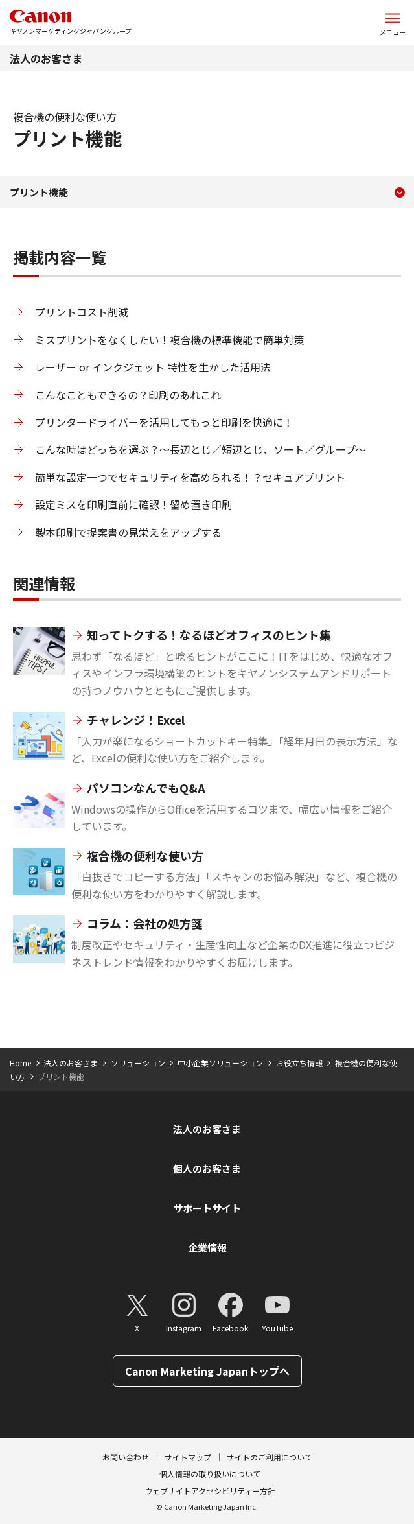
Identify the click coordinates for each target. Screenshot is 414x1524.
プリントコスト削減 (81, 312)
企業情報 (207, 1247)
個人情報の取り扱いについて (209, 1473)
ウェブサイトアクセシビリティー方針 (209, 1490)
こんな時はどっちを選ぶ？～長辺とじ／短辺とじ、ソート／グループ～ (200, 449)
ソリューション (138, 1062)
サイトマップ (188, 1456)
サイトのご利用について (269, 1456)
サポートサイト (207, 1208)
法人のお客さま (46, 58)
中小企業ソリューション (220, 1062)
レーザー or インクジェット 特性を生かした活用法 (153, 367)
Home (20, 1062)
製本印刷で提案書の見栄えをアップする (128, 532)
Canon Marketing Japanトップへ (207, 1371)
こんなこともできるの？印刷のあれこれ (128, 395)
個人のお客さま (207, 1168)
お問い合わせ (125, 1456)
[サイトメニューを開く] (392, 22)
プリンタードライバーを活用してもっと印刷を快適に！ (164, 422)
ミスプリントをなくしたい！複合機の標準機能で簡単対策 (170, 339)
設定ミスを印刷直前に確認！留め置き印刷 (133, 504)
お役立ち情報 (299, 1062)
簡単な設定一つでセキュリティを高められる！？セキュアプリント (190, 477)
